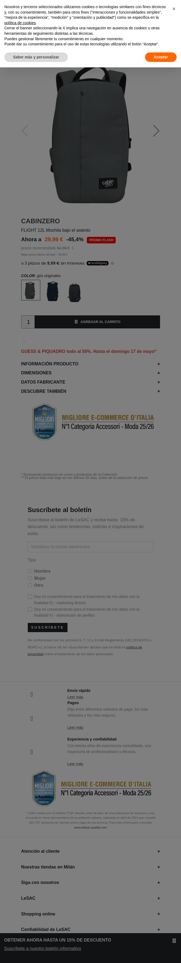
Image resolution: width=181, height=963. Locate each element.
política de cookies (20, 23)
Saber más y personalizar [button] (36, 57)
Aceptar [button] (161, 57)
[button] (174, 8)
